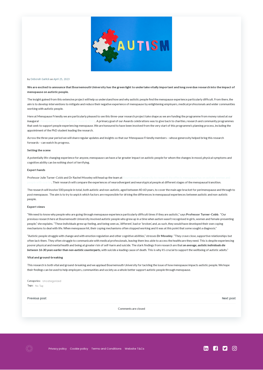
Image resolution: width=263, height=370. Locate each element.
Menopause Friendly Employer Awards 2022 (67, 121)
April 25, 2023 (62, 79)
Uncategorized (52, 281)
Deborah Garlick (40, 79)
